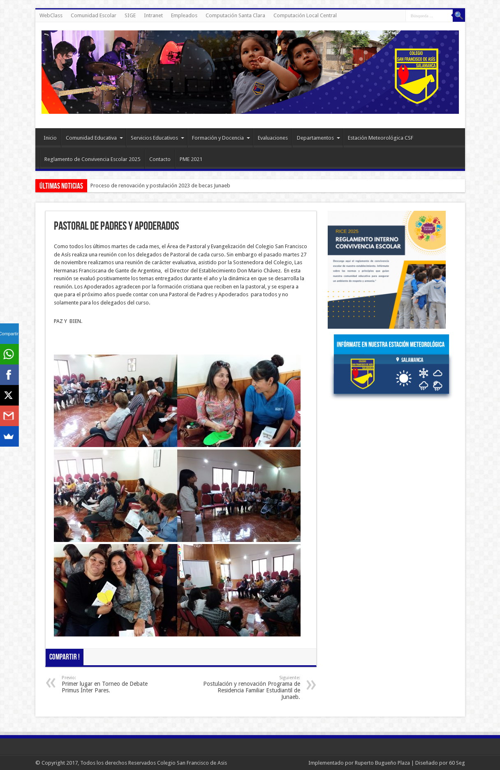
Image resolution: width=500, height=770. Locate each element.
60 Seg (457, 763)
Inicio (50, 138)
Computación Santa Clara (235, 15)
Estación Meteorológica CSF (380, 138)
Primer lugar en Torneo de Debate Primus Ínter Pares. (112, 684)
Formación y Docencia (221, 138)
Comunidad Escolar (93, 15)
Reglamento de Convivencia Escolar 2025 (92, 159)
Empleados (184, 15)
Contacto (160, 159)
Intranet (153, 15)
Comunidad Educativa (94, 138)
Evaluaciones (273, 138)
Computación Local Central (305, 15)
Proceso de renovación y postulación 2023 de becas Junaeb (160, 185)
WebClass (50, 15)
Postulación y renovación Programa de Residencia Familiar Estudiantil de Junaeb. (249, 687)
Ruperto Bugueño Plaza (382, 763)
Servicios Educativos (157, 138)
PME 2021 (191, 159)
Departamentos (318, 138)
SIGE (130, 15)
